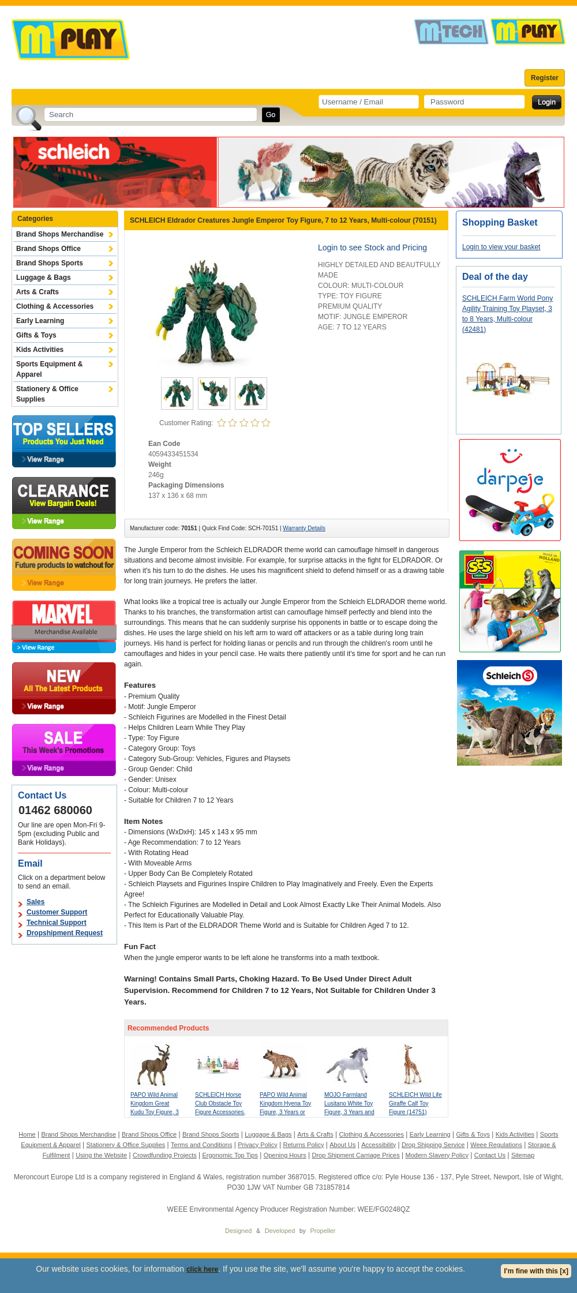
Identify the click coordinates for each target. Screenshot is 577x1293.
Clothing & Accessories (54, 306)
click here (202, 1269)
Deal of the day (495, 276)
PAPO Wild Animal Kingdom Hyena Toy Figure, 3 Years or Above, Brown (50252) (285, 1112)
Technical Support (57, 923)
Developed (280, 1230)
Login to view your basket (501, 247)
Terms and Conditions (201, 1144)
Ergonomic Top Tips (229, 1155)
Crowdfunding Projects (165, 1155)
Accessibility (378, 1144)
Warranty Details (304, 528)
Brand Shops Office (48, 249)
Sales (35, 902)
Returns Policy (303, 1144)
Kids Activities (39, 350)
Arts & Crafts (37, 292)
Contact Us (489, 1155)
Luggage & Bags (43, 277)
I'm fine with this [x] (536, 1271)
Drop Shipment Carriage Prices (355, 1155)
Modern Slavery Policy (437, 1155)
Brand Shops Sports (49, 263)
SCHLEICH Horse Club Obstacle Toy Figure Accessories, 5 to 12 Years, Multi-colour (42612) (220, 1112)
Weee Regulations (496, 1144)
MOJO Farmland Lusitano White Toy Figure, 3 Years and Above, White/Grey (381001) (349, 1112)
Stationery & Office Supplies (47, 394)
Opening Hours (285, 1155)
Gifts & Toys (36, 335)
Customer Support (57, 912)
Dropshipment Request (65, 933)
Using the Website (101, 1155)
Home (26, 1134)
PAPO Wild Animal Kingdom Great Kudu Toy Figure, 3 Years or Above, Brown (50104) (154, 1112)
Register (545, 78)
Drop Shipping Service (433, 1144)
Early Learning (40, 321)
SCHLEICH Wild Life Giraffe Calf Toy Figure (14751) (415, 1103)
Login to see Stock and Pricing (372, 247)
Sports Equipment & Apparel (49, 369)
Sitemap (522, 1155)
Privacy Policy (257, 1144)
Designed (238, 1230)
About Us (342, 1144)
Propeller (322, 1230)
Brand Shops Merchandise (59, 234)
